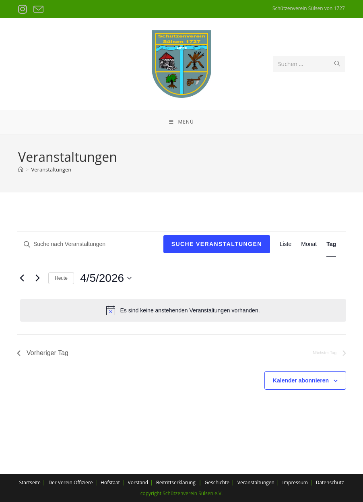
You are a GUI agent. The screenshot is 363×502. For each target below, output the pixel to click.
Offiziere (83, 482)
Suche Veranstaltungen (216, 244)
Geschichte (217, 482)
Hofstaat (110, 482)
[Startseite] (20, 169)
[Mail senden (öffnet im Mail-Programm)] (37, 9)
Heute (61, 278)
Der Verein (60, 482)
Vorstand (138, 482)
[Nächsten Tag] (37, 278)
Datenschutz (330, 482)
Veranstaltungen (51, 169)
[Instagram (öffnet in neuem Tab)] (23, 9)
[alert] (183, 310)
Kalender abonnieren (301, 380)
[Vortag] (22, 278)
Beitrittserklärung (176, 482)
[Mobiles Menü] (181, 122)
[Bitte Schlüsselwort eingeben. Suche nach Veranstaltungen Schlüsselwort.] (90, 244)
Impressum (295, 482)
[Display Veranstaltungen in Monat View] (309, 244)
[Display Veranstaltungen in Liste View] (286, 244)
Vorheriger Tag (42, 352)
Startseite (29, 482)
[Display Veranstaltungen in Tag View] (331, 244)
